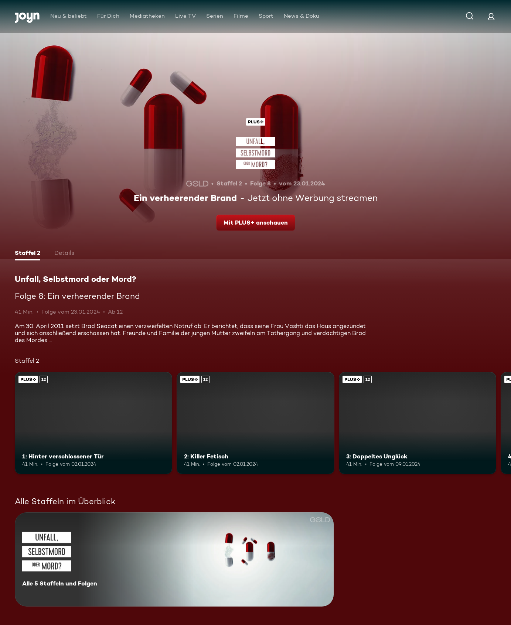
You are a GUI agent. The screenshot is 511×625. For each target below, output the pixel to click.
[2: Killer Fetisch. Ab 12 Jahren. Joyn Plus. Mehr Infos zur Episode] (255, 423)
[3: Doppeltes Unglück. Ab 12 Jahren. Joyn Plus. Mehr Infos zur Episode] (417, 423)
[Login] (491, 16)
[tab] (27, 253)
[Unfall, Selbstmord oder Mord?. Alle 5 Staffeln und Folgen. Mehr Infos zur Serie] (174, 559)
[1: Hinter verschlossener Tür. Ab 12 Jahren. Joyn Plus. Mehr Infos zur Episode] (93, 423)
